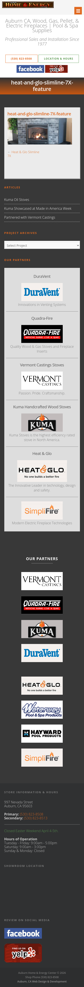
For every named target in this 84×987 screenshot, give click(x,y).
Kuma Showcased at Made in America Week (38, 208)
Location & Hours (58, 58)
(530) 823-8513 (35, 818)
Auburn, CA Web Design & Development (42, 981)
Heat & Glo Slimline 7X (23, 154)
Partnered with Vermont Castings (29, 217)
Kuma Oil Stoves (16, 199)
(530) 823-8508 (21, 58)
